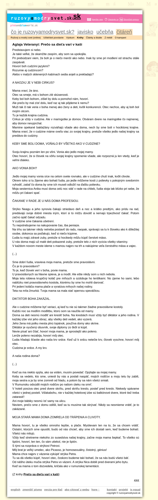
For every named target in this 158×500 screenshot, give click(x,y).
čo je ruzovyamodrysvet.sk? (42, 32)
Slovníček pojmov (131, 19)
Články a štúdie (94, 37)
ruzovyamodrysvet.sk (46, 16)
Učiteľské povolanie (53, 37)
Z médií (108, 37)
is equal (135, 489)
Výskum (70, 37)
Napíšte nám (97, 19)
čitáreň (124, 32)
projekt (123, 489)
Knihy (80, 37)
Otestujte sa (113, 19)
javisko (85, 32)
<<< (136, 480)
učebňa (104, 32)
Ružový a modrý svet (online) (26, 37)
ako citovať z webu (77, 489)
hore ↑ (95, 489)
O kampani (120, 37)
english (15, 489)
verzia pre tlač (53, 489)
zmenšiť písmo (32, 489)
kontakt (112, 489)
